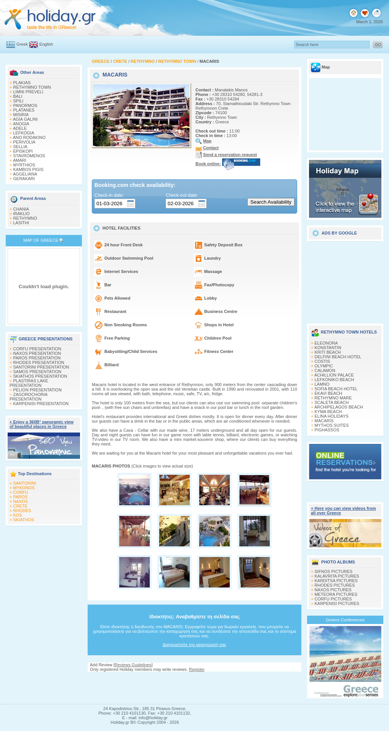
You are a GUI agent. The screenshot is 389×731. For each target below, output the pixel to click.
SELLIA (20, 146)
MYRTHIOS (24, 165)
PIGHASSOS (327, 430)
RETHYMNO (25, 218)
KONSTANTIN (328, 347)
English (46, 44)
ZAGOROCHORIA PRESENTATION (28, 396)
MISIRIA (21, 114)
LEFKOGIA (23, 133)
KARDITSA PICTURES (336, 580)
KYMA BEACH (328, 411)
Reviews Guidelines (133, 664)
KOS (17, 515)
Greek (22, 44)
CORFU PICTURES (333, 599)
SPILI (18, 101)
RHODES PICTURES (335, 585)
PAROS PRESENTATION (37, 358)
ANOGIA (21, 123)
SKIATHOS (23, 519)
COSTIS (322, 361)
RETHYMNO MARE (333, 398)
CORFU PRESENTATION (37, 348)
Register (196, 669)
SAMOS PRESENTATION (37, 371)
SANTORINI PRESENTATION (41, 367)
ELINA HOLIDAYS (332, 416)
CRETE (20, 506)
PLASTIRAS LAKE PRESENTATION (29, 383)
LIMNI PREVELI (28, 91)
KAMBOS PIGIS (28, 169)
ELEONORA (326, 343)
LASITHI (21, 222)
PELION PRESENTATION (37, 390)
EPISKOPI (23, 151)
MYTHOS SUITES (332, 425)
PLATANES (24, 110)
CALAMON (325, 370)
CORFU (20, 492)
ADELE (20, 128)
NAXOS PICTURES (333, 589)
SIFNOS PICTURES (334, 571)
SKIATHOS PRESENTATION (40, 376)
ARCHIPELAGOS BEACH (338, 407)
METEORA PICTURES (336, 594)
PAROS (20, 497)
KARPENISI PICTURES (337, 603)
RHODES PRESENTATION (38, 362)
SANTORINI (24, 483)
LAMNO (322, 384)
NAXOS (20, 501)
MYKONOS (24, 487)
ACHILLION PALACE (334, 375)
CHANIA (21, 209)
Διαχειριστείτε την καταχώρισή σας (194, 644)
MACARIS (324, 420)
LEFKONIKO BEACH (334, 379)
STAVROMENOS (29, 155)
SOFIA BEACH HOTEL (336, 388)
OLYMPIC (324, 366)
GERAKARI (24, 178)
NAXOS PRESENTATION (37, 353)
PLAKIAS (22, 82)
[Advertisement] (345, 280)
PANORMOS (25, 105)
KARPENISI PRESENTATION (41, 403)
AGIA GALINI (25, 119)
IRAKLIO (21, 213)
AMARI (19, 160)
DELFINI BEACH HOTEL (338, 356)
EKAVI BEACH (329, 393)
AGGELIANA (25, 174)
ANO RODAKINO (29, 137)
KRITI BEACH (328, 352)
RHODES (22, 510)
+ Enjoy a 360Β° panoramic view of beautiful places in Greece (42, 424)
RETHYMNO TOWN (32, 87)
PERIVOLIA (24, 142)
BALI (17, 96)
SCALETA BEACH (332, 402)
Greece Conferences (345, 620)
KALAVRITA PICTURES (337, 576)
